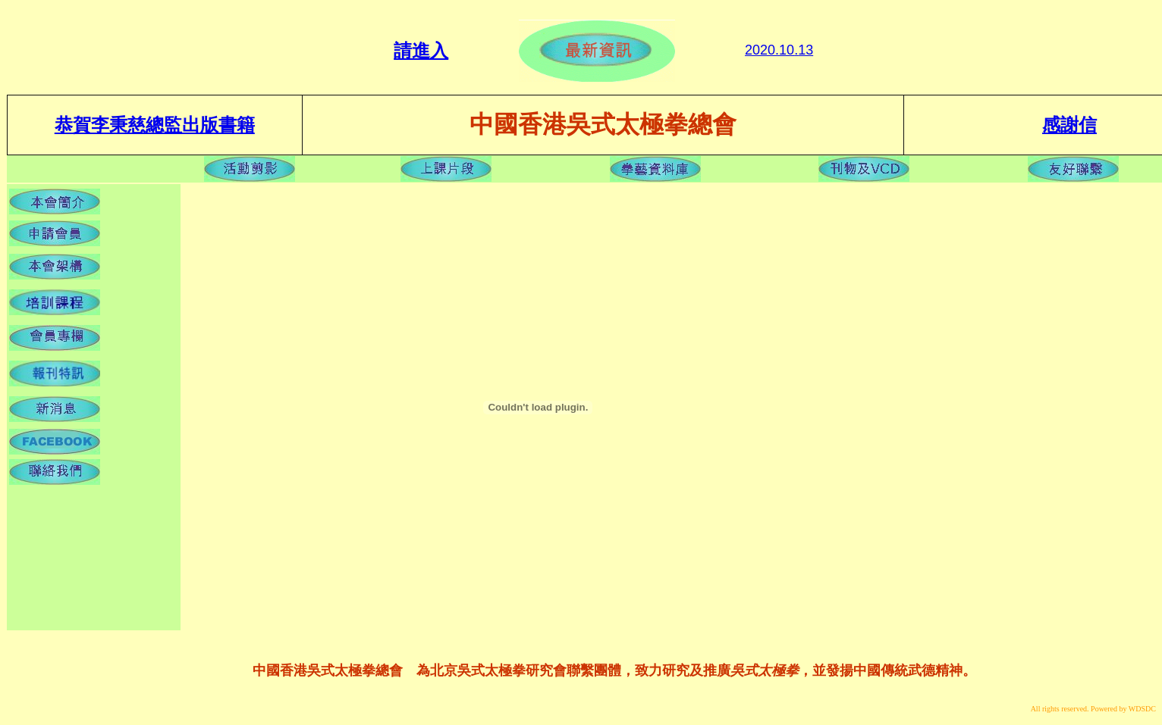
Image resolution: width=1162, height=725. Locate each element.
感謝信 (1069, 125)
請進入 (421, 51)
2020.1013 (779, 50)
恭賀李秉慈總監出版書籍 (155, 125)
